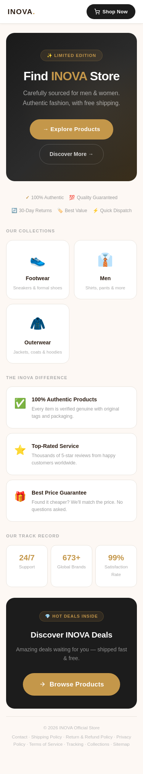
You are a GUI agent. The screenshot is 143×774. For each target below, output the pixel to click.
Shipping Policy (46, 737)
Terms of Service (46, 744)
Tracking (75, 744)
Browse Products (71, 684)
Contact (19, 737)
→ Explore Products (71, 129)
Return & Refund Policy (89, 737)
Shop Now (111, 12)
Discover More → (71, 154)
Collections (98, 744)
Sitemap (121, 744)
